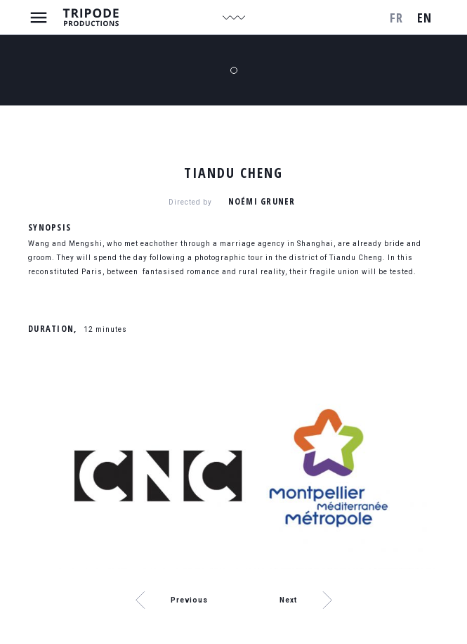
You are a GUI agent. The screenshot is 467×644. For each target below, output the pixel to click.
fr (396, 17)
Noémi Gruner (262, 201)
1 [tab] (234, 70)
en (424, 17)
